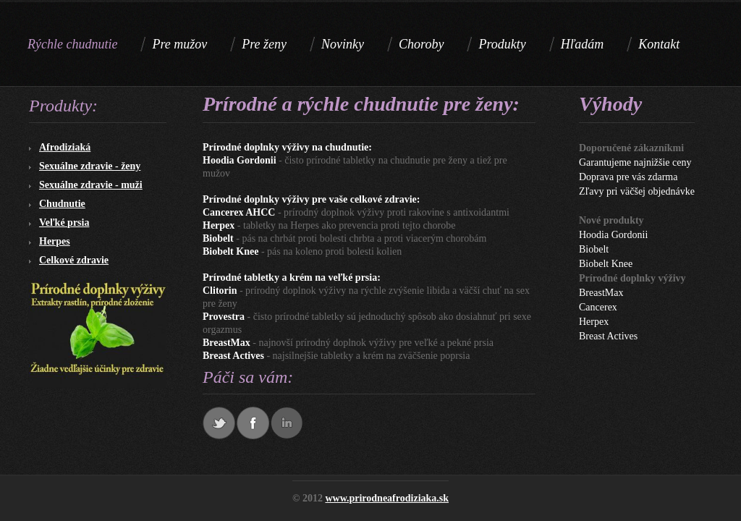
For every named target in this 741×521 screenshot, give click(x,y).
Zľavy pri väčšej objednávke (637, 191)
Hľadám (582, 44)
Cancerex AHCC (239, 212)
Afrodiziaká (64, 147)
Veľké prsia (64, 222)
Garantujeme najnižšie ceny (635, 162)
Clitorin (220, 290)
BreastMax (226, 342)
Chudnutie (62, 203)
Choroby (421, 44)
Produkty (501, 44)
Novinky (342, 44)
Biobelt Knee (230, 251)
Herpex (218, 225)
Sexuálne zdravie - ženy (89, 166)
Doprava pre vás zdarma (628, 176)
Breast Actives (233, 355)
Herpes (54, 241)
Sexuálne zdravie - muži (91, 184)
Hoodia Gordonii (239, 160)
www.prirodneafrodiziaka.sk (387, 498)
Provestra (224, 316)
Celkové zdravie (74, 260)
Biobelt (218, 238)
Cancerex (598, 307)
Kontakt (658, 44)
